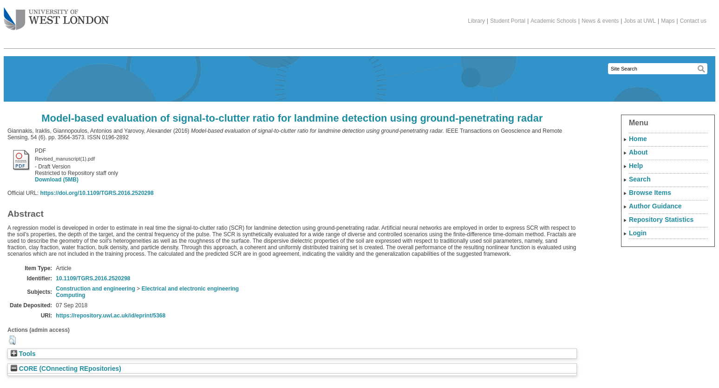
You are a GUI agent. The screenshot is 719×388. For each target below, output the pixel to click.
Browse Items (650, 192)
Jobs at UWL (640, 21)
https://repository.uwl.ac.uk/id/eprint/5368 (110, 315)
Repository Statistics (661, 219)
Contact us (693, 21)
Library (476, 21)
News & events (600, 21)
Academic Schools (553, 21)
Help (636, 165)
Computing (70, 295)
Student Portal (507, 21)
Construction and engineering (95, 288)
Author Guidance (655, 206)
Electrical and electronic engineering (190, 288)
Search (640, 179)
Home (638, 138)
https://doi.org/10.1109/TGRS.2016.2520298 (96, 193)
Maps (667, 21)
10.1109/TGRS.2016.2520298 (93, 278)
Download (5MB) (56, 179)
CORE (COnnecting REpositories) (66, 368)
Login (638, 233)
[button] (12, 340)
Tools (23, 353)
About (638, 152)
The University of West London (56, 15)
